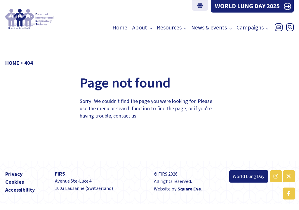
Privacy (13, 174)
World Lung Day (249, 176)
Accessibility (20, 190)
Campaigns (250, 28)
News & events (209, 28)
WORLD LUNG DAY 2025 (247, 6)
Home (119, 28)
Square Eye (189, 189)
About (139, 28)
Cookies (14, 182)
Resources (169, 28)
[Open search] (289, 28)
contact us (124, 116)
